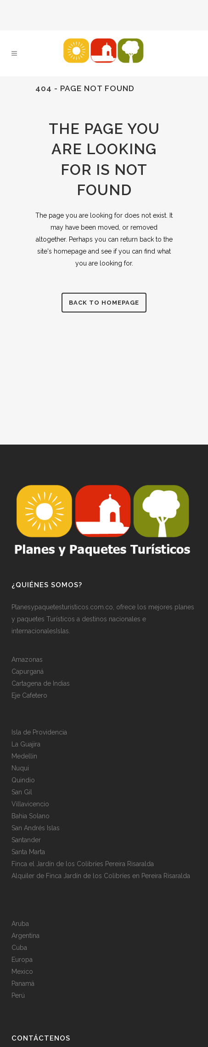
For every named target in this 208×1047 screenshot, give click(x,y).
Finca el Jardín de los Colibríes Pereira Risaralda (82, 863)
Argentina (25, 934)
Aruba (20, 922)
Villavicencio (30, 803)
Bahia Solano (30, 815)
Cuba (19, 946)
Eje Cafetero (29, 694)
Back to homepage (104, 302)
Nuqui (20, 767)
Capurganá (27, 670)
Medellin (24, 755)
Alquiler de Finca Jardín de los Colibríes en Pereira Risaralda (100, 875)
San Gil (21, 791)
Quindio (23, 779)
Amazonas (27, 658)
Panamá (22, 982)
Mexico (22, 970)
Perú (18, 994)
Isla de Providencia (39, 731)
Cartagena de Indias (40, 682)
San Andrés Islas (35, 827)
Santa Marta (28, 851)
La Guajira (25, 743)
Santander (26, 839)
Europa (22, 958)
